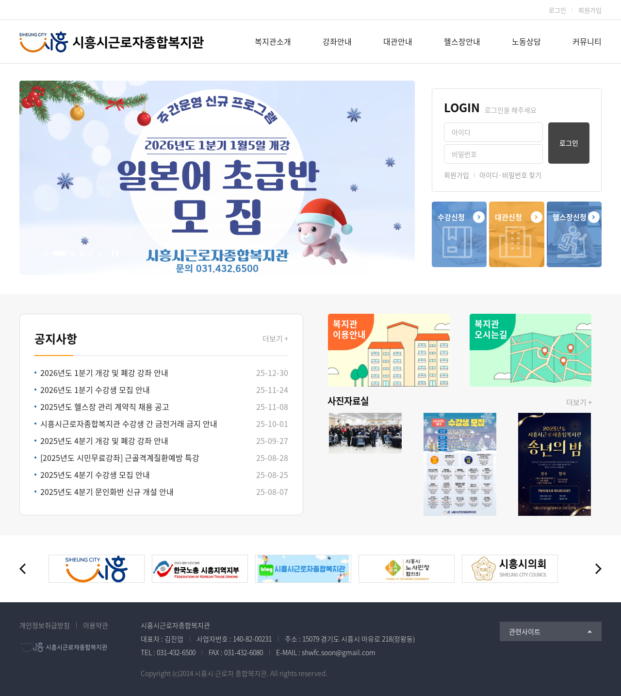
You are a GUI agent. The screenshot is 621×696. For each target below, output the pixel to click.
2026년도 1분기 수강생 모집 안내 (95, 389)
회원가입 (590, 10)
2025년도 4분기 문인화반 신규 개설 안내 (107, 491)
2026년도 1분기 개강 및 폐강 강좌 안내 (104, 372)
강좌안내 (337, 41)
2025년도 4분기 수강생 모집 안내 (95, 474)
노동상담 (526, 41)
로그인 (557, 10)
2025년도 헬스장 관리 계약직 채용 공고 (104, 406)
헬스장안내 (462, 41)
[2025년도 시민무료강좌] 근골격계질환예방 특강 (119, 457)
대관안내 (397, 41)
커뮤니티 (587, 41)
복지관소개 (273, 41)
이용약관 (95, 625)
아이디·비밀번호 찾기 (510, 175)
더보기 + (275, 338)
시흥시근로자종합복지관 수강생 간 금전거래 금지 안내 (128, 423)
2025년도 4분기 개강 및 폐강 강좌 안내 (104, 440)
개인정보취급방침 (44, 625)
